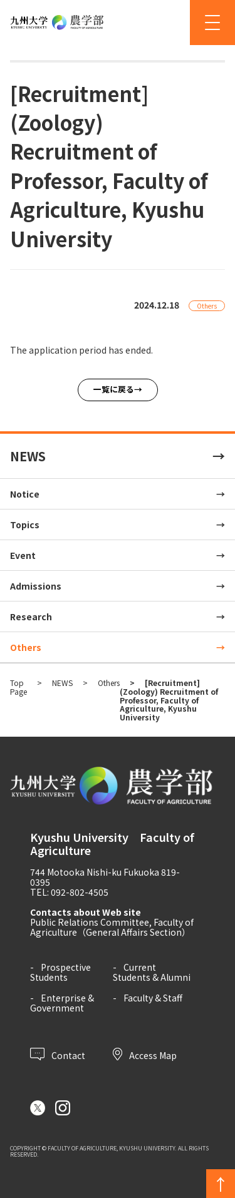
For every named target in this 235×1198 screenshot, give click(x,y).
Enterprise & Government (62, 1002)
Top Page (18, 687)
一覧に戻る (113, 389)
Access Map (145, 1054)
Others (25, 647)
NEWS (28, 456)
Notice (24, 494)
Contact (57, 1054)
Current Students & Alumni (152, 972)
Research (31, 616)
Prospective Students (60, 972)
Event (23, 555)
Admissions (35, 586)
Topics (24, 524)
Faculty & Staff (152, 997)
